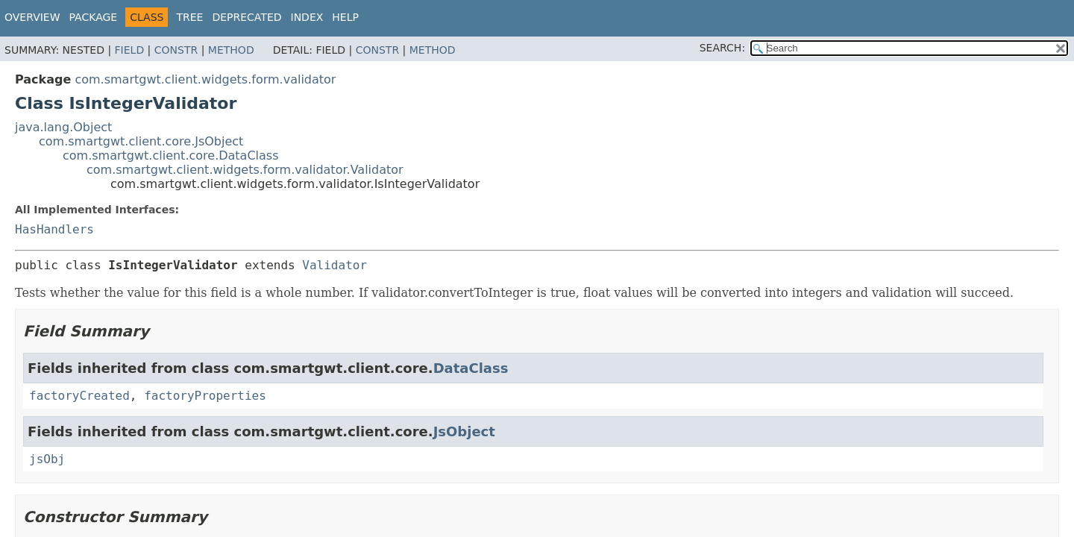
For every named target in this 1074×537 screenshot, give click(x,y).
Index (307, 17)
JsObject (464, 431)
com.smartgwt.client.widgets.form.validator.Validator (245, 170)
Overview (32, 17)
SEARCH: (722, 48)
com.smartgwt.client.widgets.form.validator (205, 79)
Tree (189, 17)
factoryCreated (79, 396)
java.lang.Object (63, 127)
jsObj (47, 459)
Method (231, 50)
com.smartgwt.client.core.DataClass (171, 155)
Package (93, 17)
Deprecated (246, 17)
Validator (334, 265)
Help (345, 17)
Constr (176, 50)
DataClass (471, 368)
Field (130, 50)
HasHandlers (54, 229)
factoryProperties (205, 396)
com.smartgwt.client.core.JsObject (141, 141)
